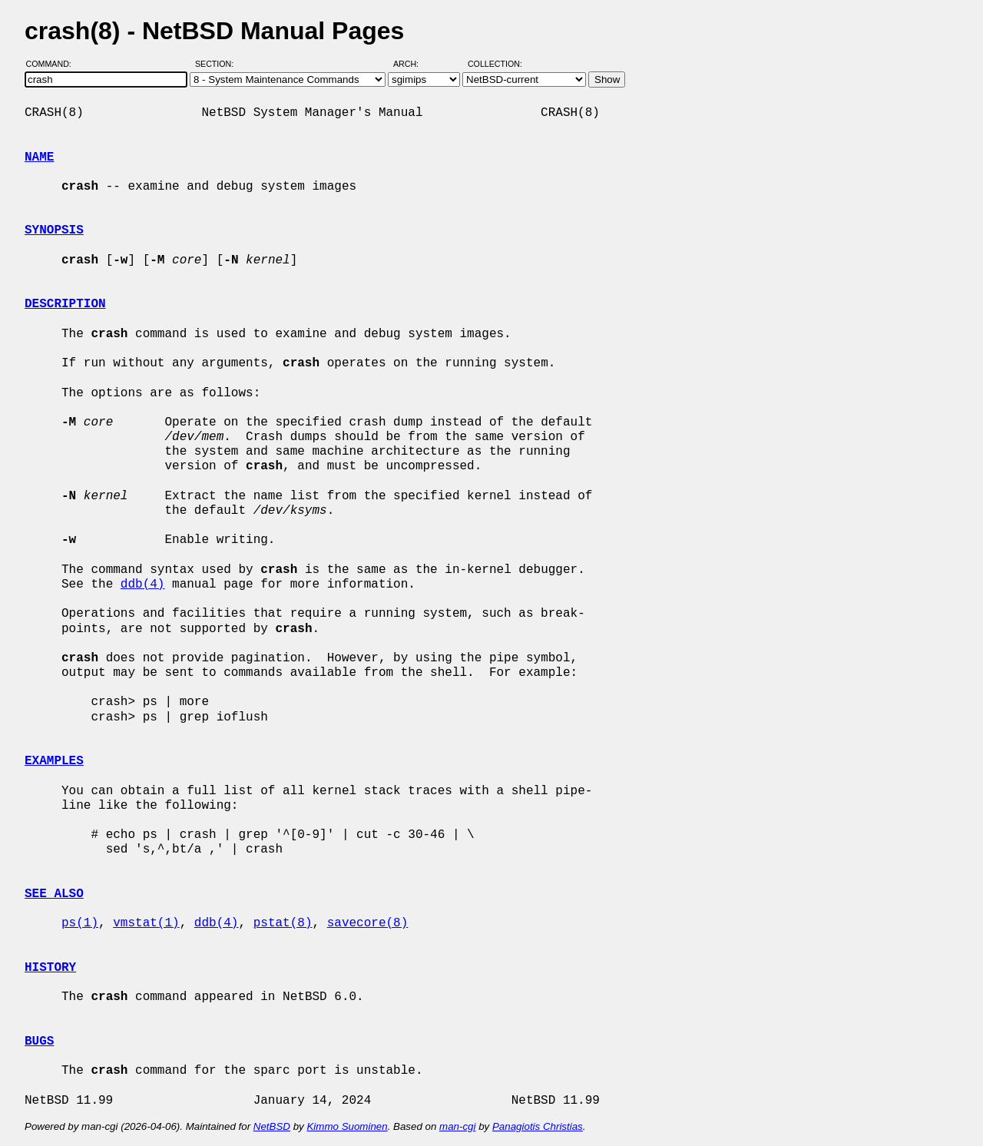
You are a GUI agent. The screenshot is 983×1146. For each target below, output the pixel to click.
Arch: (412, 63)
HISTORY (50, 967)
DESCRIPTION (65, 304)
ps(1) (79, 923)
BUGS (39, 1041)
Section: (217, 63)
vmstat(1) (146, 923)
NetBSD (271, 1126)
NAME (39, 157)
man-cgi (457, 1126)
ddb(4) (143, 584)
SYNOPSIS (54, 230)
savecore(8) (368, 923)
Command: (53, 63)
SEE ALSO (54, 894)
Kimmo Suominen (346, 1126)
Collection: (495, 63)
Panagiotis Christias (537, 1126)
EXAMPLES (54, 761)
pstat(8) (283, 923)
